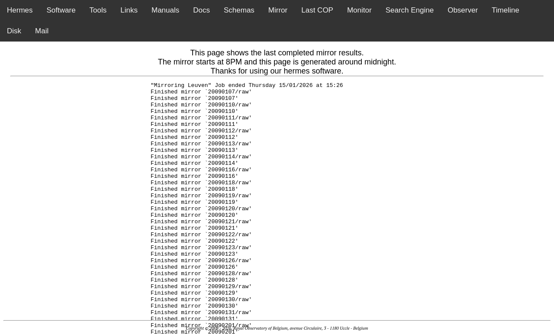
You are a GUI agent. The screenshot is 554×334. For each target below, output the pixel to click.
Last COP (317, 10)
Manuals (165, 10)
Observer (463, 10)
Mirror (277, 10)
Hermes (20, 10)
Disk (14, 31)
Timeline (505, 10)
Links (129, 10)
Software (61, 10)
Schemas (239, 10)
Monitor (359, 10)
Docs (201, 10)
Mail (41, 31)
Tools (98, 10)
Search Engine (410, 10)
